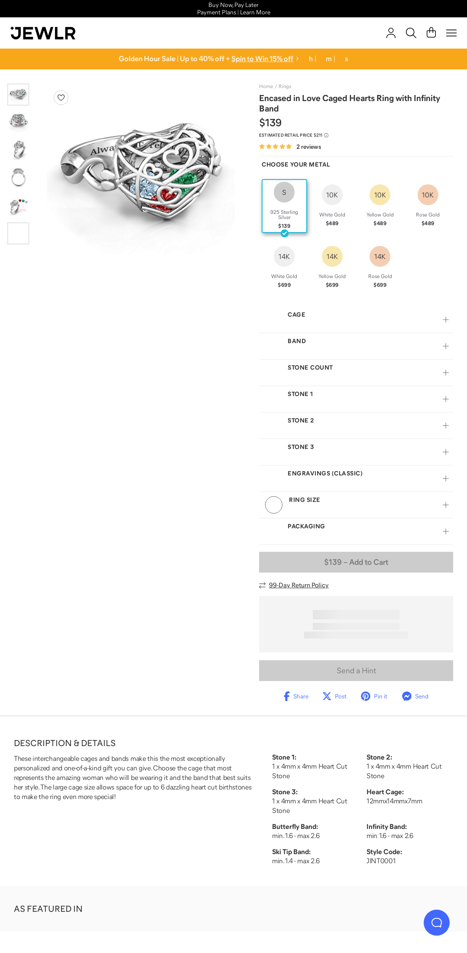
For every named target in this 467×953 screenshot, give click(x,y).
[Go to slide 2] (18, 122)
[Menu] (451, 33)
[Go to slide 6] (18, 233)
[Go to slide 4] (18, 178)
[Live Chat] (437, 923)
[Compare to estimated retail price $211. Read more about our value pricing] (293, 135)
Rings (285, 86)
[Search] (411, 33)
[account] (391, 33)
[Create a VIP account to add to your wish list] (61, 97)
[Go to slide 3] (18, 150)
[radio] (284, 206)
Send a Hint (356, 671)
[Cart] (431, 33)
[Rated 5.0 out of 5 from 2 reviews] (290, 147)
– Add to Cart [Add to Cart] (356, 562)
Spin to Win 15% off (262, 58)
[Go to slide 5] (18, 205)
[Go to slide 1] (18, 94)
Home (266, 86)
